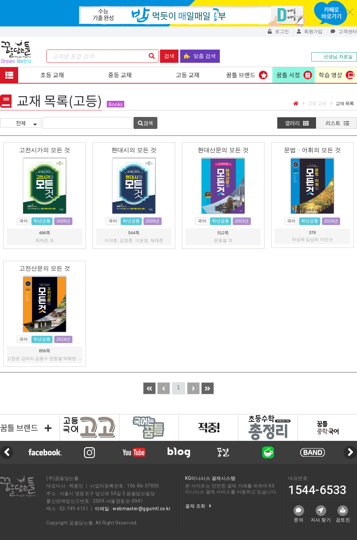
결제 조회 (198, 506)
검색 (169, 56)
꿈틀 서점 (288, 74)
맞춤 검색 (200, 56)
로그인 (278, 31)
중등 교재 (120, 74)
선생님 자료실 (334, 56)
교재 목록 (342, 103)
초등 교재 (52, 74)
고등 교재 (188, 74)
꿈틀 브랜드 (241, 74)
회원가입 (310, 31)
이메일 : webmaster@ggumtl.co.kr (133, 508)
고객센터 (344, 31)
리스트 (337, 123)
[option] (178, 452)
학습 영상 (330, 74)
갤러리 (296, 123)
